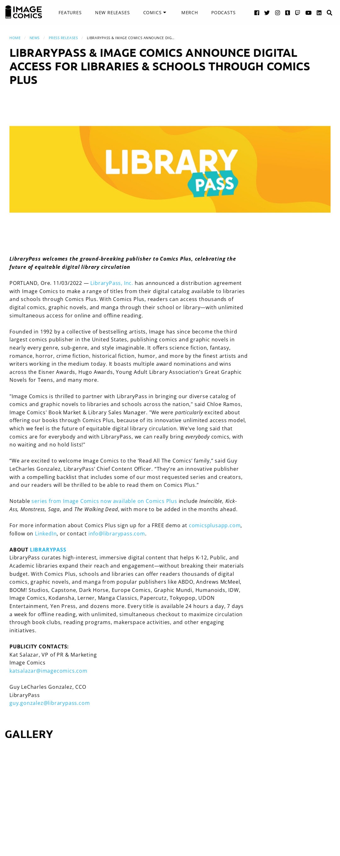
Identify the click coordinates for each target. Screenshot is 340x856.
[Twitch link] (297, 12)
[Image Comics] (23, 12)
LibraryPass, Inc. (111, 283)
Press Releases (63, 37)
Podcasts (223, 12)
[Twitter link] (267, 12)
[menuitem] (70, 12)
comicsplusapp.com (215, 525)
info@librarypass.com (116, 533)
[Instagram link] (277, 12)
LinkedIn (46, 533)
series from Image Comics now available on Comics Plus (104, 501)
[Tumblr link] (287, 12)
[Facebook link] (256, 12)
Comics (152, 12)
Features (70, 12)
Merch (189, 12)
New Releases (112, 12)
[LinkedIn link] (319, 12)
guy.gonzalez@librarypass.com (49, 703)
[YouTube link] (308, 12)
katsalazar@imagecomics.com (48, 670)
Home (14, 37)
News (35, 37)
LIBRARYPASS (48, 549)
